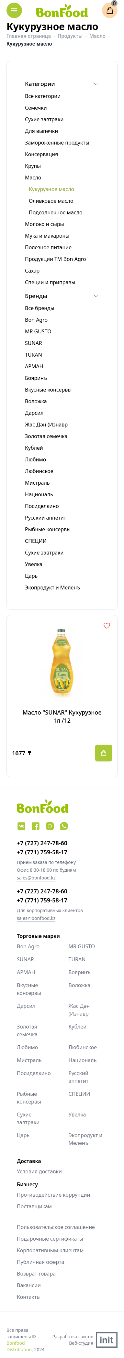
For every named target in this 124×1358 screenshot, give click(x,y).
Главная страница (28, 36)
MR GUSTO (82, 946)
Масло (97, 36)
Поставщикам (34, 1206)
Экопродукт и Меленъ (86, 1139)
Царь (23, 1135)
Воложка (80, 985)
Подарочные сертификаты (50, 1238)
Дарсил (26, 1005)
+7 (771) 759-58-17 (42, 852)
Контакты (28, 1296)
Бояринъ (80, 972)
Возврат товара (36, 1273)
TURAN (77, 959)
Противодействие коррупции (53, 1194)
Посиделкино (34, 1073)
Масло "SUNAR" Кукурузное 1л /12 (61, 716)
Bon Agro (28, 946)
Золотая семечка (27, 1030)
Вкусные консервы (29, 989)
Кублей (78, 1026)
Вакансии (29, 1285)
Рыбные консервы (29, 1097)
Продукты (70, 36)
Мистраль (29, 1060)
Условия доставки (39, 1171)
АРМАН (26, 972)
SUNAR (25, 959)
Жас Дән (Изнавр (79, 1009)
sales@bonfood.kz (36, 878)
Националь (83, 1060)
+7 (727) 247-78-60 (42, 843)
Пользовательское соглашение (56, 1227)
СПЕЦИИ (79, 1093)
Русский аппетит (79, 1077)
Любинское (83, 1047)
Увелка (77, 1114)
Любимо (27, 1047)
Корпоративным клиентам (50, 1250)
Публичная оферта (40, 1262)
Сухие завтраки (28, 1118)
